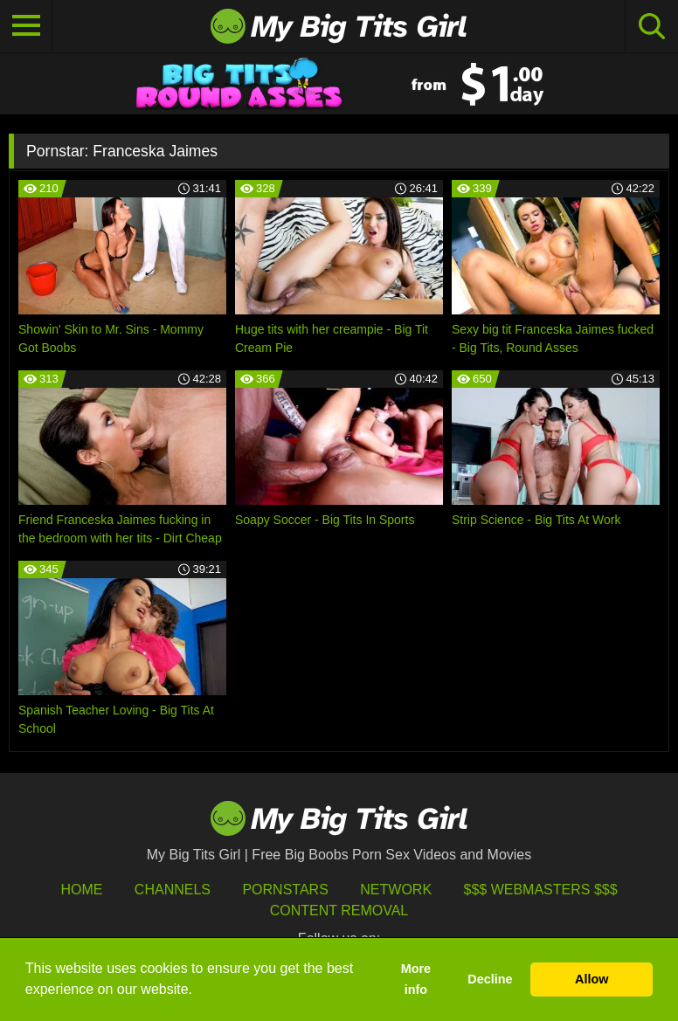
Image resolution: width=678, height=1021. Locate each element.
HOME (81, 889)
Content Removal (339, 910)
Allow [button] (591, 979)
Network (396, 889)
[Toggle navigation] (26, 26)
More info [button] (416, 979)
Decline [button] (489, 979)
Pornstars (285, 889)
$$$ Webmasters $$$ (541, 889)
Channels (173, 889)
